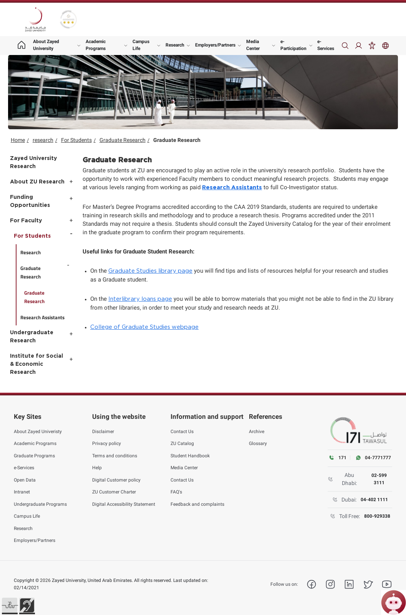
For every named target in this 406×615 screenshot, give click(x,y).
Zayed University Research (33, 162)
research (43, 140)
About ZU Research (37, 182)
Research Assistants (232, 187)
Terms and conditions (114, 455)
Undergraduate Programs (40, 504)
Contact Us (182, 431)
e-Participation (293, 45)
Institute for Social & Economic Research (36, 364)
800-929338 (377, 516)
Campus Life (141, 45)
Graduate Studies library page (150, 271)
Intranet (22, 492)
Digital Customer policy (116, 479)
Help (97, 467)
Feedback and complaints (197, 504)
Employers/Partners (215, 45)
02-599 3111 (379, 479)
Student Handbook (190, 455)
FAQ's (176, 492)
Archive (256, 431)
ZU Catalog (182, 443)
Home (18, 140)
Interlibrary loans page (140, 299)
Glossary (258, 443)
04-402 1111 (374, 499)
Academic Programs (96, 45)
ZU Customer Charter (114, 492)
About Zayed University (46, 45)
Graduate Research (122, 140)
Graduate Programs (34, 455)
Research (175, 45)
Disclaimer (103, 431)
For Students (76, 140)
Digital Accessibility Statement (123, 504)
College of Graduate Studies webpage (144, 327)
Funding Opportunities (30, 201)
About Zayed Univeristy (38, 431)
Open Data (25, 479)
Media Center (253, 45)
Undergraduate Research (31, 336)
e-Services (325, 45)
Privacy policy (106, 443)
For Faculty (26, 220)
